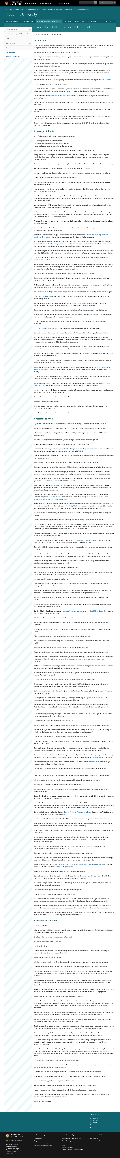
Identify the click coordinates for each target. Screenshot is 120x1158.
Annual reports (94, 21)
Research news (94, 1138)
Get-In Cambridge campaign (82, 540)
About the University (46, 3)
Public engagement (95, 1143)
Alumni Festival (48, 629)
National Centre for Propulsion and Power (78, 812)
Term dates (67, 21)
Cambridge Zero (93, 762)
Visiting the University (67, 1147)
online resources (93, 314)
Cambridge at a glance (28, 21)
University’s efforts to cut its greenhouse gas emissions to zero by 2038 (81, 864)
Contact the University (11, 1143)
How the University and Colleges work (30, 9)
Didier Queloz (64, 73)
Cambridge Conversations (70, 611)
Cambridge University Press (43, 296)
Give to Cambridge (66, 1141)
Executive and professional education (43, 1145)
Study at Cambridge (30, 3)
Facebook (95, 1118)
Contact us (108, 21)
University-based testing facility (61, 244)
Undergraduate (38, 1138)
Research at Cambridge (62, 3)
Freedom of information (12, 1146)
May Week (73, 333)
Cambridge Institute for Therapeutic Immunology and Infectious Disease (78, 449)
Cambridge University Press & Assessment (73, 1149)
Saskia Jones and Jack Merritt (60, 95)
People (44, 9)
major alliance (57, 485)
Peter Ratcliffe (106, 80)
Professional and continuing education (43, 1143)
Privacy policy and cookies (12, 1148)
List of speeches (10, 52)
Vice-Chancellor (52, 9)
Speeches (59, 9)
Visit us (77, 21)
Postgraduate (37, 1141)
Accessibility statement (12, 1144)
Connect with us (94, 1114)
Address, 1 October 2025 (13, 56)
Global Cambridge (100, 611)
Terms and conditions (11, 1151)
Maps (63, 1145)
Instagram (95, 1120)
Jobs (63, 1143)
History (84, 21)
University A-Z (9, 1153)
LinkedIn (95, 1122)
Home (7, 9)
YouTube (95, 1127)
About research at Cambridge (97, 1141)
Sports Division (42, 328)
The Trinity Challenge (73, 506)
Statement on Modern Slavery (13, 1150)
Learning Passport (45, 691)
